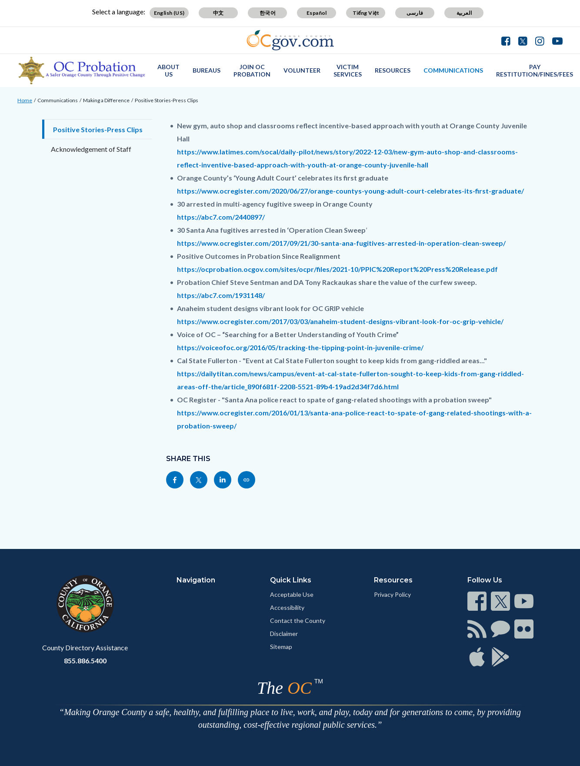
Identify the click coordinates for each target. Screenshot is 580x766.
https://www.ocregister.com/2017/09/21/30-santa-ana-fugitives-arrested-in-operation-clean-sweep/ (341, 243)
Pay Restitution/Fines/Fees (534, 70)
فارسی (415, 13)
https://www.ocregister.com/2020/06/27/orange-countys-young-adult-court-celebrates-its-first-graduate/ (350, 191)
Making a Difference (106, 100)
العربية (464, 13)
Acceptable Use (291, 594)
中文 (218, 13)
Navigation (196, 580)
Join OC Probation (251, 70)
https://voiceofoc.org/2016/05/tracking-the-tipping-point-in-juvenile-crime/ (300, 347)
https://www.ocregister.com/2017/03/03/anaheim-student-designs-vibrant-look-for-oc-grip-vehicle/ (340, 321)
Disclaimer (284, 633)
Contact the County (297, 620)
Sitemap (281, 646)
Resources (392, 70)
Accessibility (287, 607)
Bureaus (206, 70)
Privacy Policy (392, 594)
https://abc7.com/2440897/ (221, 217)
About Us (168, 70)
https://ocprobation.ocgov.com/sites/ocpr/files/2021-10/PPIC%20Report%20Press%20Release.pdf (337, 269)
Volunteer (301, 70)
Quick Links (290, 580)
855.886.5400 (85, 660)
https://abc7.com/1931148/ (221, 295)
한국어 (268, 13)
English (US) (169, 13)
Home (24, 100)
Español (317, 13)
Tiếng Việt (366, 13)
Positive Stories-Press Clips (166, 100)
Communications (453, 70)
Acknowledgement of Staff (91, 149)
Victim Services (347, 70)
